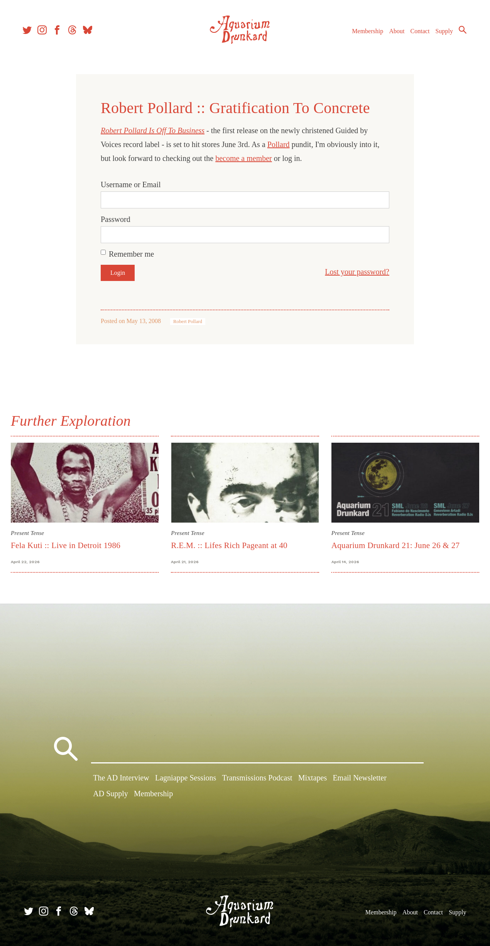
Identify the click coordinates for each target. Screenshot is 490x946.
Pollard (278, 144)
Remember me (131, 254)
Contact (416, 34)
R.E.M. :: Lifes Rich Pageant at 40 (230, 544)
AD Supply (110, 794)
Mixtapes (312, 778)
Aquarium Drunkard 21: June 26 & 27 (395, 544)
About (393, 34)
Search (459, 33)
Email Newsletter (359, 778)
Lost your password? (357, 271)
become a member (243, 158)
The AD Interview (121, 778)
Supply (440, 34)
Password (115, 219)
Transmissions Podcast (257, 778)
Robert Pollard (187, 321)
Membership (364, 34)
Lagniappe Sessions (185, 778)
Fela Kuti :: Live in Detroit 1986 (67, 544)
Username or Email (131, 184)
